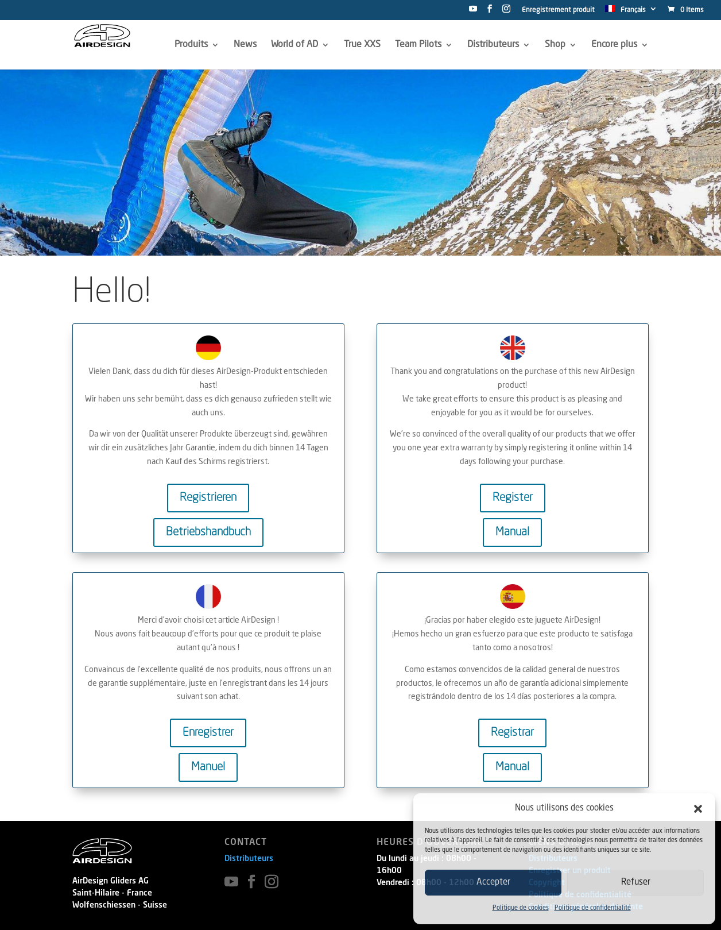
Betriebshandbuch (208, 532)
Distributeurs (248, 859)
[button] (698, 809)
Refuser (635, 882)
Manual (512, 532)
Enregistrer (208, 733)
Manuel (208, 767)
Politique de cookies (521, 908)
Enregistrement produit (558, 10)
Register (513, 498)
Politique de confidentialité (593, 908)
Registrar (512, 733)
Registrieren (208, 498)
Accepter (493, 882)
